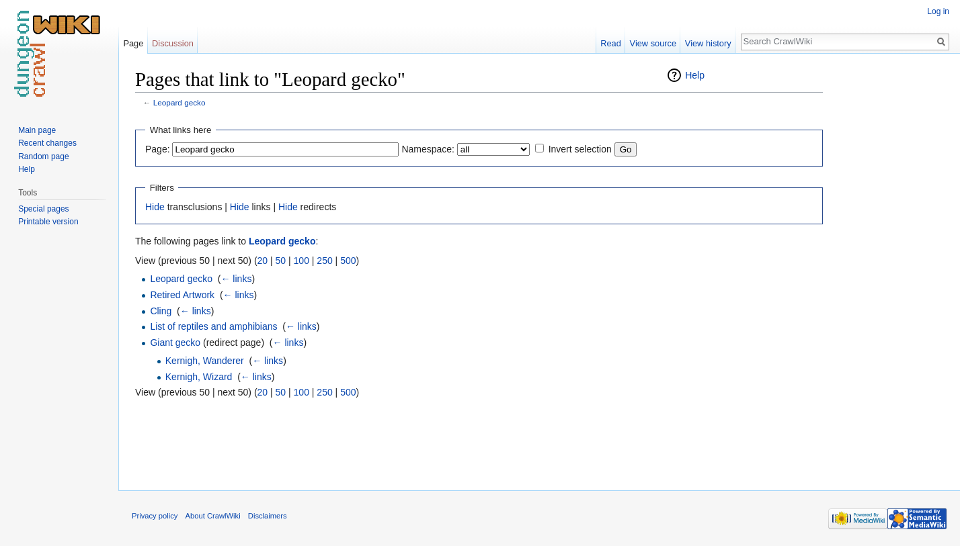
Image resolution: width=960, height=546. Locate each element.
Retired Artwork (182, 294)
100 (301, 260)
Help (695, 75)
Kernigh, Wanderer (204, 360)
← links (236, 278)
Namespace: (427, 149)
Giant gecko (175, 342)
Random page (43, 156)
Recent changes (47, 143)
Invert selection (580, 149)
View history (708, 43)
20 (262, 260)
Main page (37, 130)
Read (610, 43)
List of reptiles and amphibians (213, 326)
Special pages (43, 209)
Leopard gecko (179, 102)
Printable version (48, 221)
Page (133, 43)
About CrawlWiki (213, 516)
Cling (160, 311)
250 (324, 260)
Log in (938, 11)
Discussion (173, 43)
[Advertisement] (890, 268)
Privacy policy (154, 516)
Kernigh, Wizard (199, 376)
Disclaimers (267, 516)
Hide (155, 206)
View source (653, 43)
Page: (157, 149)
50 (281, 260)
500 (348, 260)
